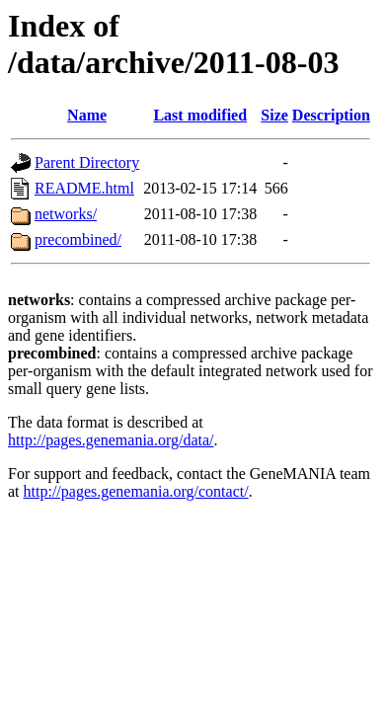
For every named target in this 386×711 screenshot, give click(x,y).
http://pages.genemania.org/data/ (111, 440)
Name (87, 115)
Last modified (200, 115)
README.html (84, 188)
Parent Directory (87, 162)
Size (274, 115)
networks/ (66, 213)
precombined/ (78, 239)
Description (331, 115)
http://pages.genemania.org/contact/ (136, 491)
